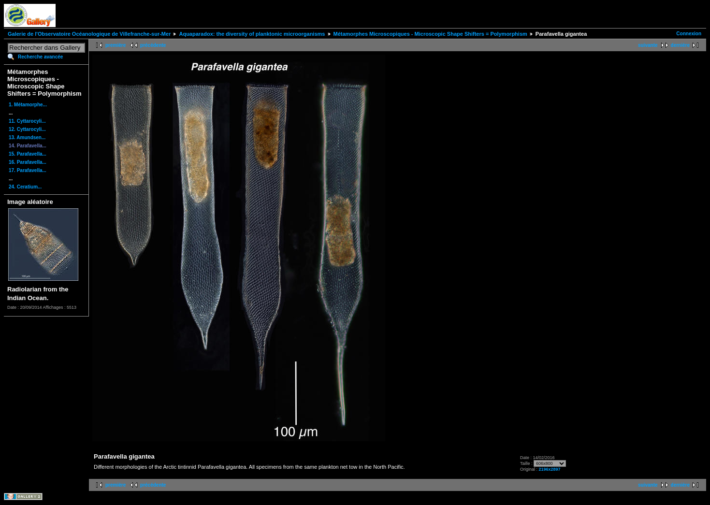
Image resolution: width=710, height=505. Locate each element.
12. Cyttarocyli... (27, 129)
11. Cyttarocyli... (27, 121)
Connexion (688, 33)
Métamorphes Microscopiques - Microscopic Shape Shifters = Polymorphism (430, 34)
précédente (153, 45)
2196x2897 (549, 469)
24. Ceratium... (25, 186)
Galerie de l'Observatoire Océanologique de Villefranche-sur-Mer (89, 34)
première (115, 45)
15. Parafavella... (27, 154)
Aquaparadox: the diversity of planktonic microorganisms (252, 34)
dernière (680, 45)
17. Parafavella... (27, 170)
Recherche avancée (40, 56)
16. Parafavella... (27, 162)
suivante (648, 45)
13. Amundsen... (27, 137)
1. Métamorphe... (28, 104)
